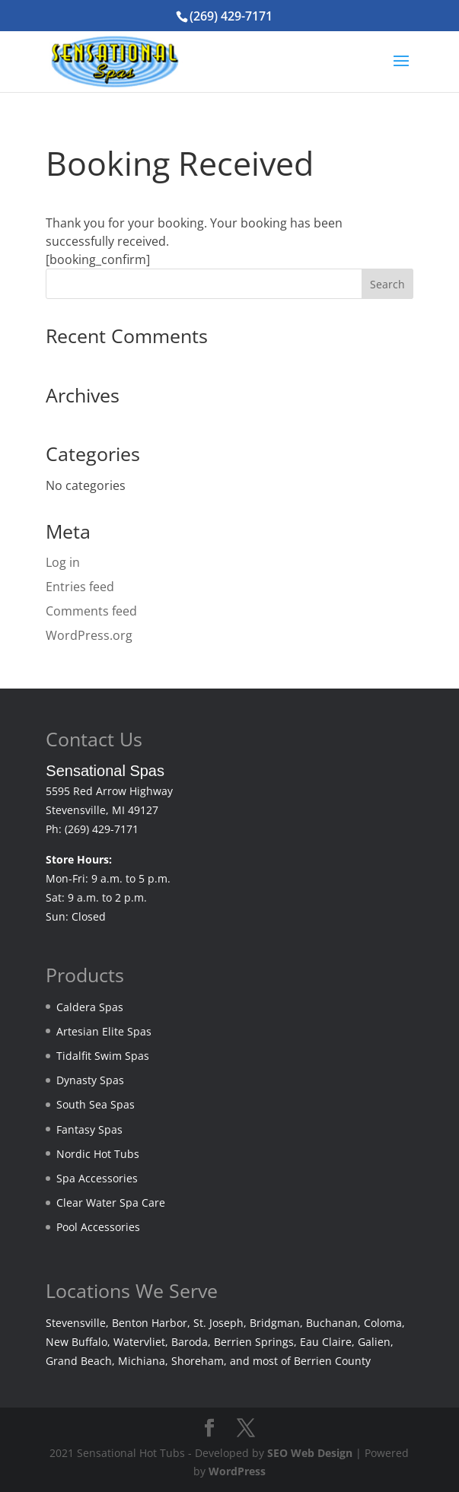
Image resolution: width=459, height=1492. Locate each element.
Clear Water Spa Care (110, 1202)
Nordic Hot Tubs (97, 1154)
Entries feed (80, 586)
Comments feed (91, 611)
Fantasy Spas (89, 1129)
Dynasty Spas (90, 1080)
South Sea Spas (95, 1104)
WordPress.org (89, 635)
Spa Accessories (97, 1178)
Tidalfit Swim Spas (102, 1055)
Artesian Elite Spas (103, 1031)
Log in (63, 562)
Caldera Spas (89, 1007)
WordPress (237, 1471)
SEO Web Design (309, 1453)
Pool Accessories (98, 1227)
